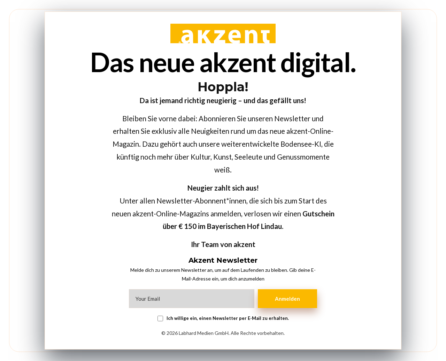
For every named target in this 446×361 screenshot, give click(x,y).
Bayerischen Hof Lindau (244, 226)
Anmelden (287, 298)
